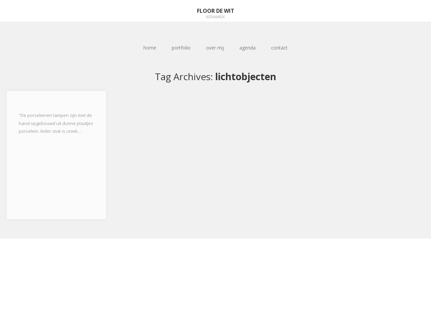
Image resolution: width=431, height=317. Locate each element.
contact (279, 47)
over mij (215, 47)
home (149, 47)
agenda (247, 47)
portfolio (181, 47)
